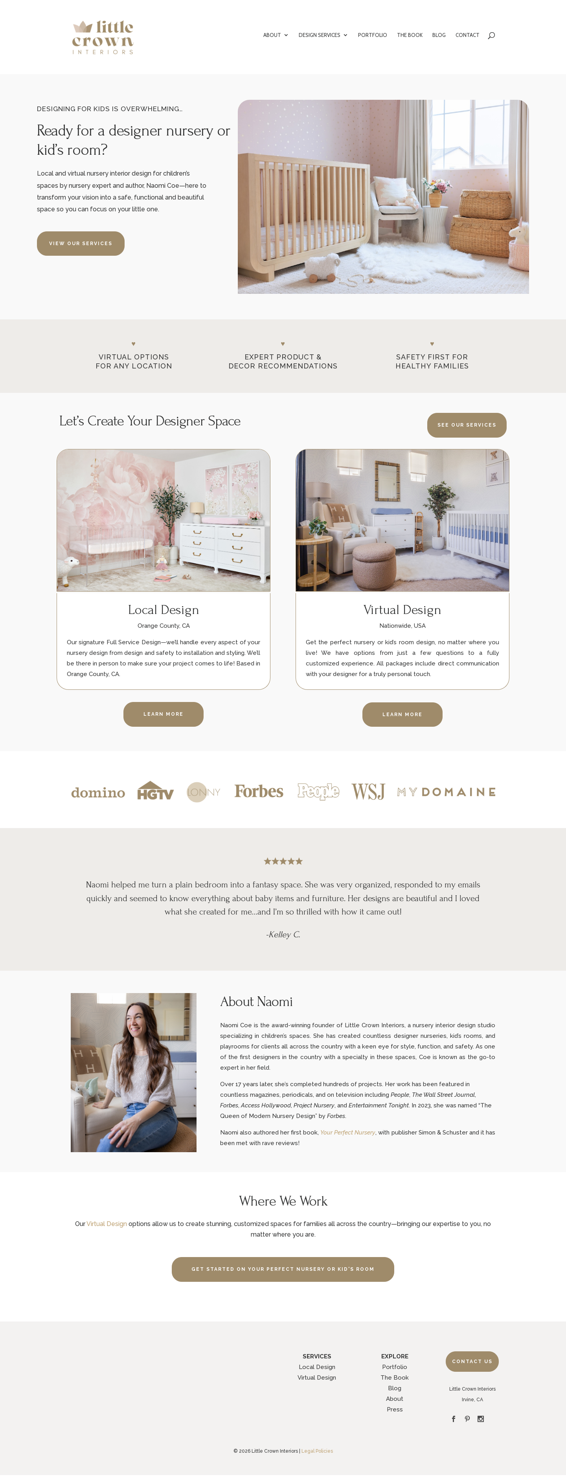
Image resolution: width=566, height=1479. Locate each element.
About (394, 1398)
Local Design (317, 1367)
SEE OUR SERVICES (466, 425)
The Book (394, 1377)
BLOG (439, 35)
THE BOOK (410, 35)
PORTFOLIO (372, 35)
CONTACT (468, 35)
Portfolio (394, 1367)
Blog (394, 1388)
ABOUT (272, 35)
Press (395, 1409)
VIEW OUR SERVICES (80, 243)
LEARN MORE (163, 714)
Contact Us (472, 1361)
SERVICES (317, 1356)
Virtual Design (106, 1224)
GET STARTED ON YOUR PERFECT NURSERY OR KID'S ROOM (283, 1269)
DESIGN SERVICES (319, 35)
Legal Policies (317, 1451)
